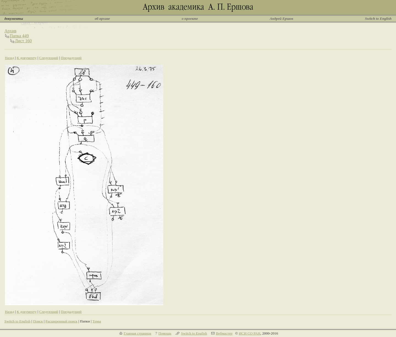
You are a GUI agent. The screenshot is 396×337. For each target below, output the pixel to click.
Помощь (164, 333)
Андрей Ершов (281, 18)
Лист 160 (23, 40)
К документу (27, 58)
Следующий (48, 58)
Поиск (38, 321)
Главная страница (137, 333)
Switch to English (378, 18)
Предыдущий (71, 58)
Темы (96, 321)
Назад (9, 58)
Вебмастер (224, 333)
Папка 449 (19, 35)
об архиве (102, 18)
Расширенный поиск (61, 321)
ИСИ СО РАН (249, 333)
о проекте (190, 18)
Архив (10, 31)
